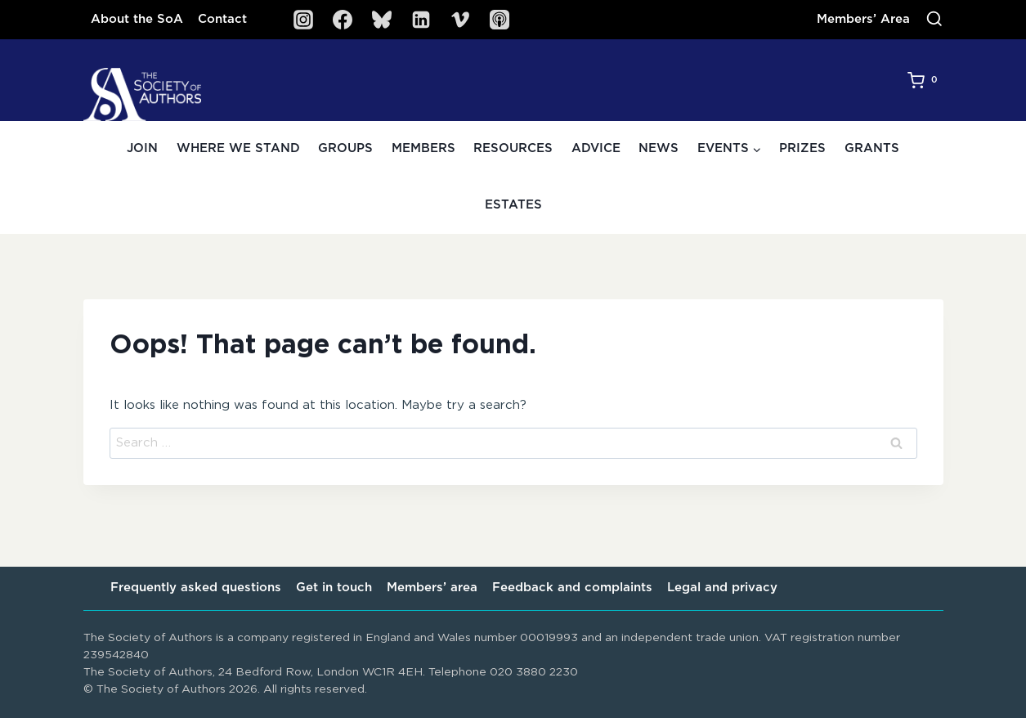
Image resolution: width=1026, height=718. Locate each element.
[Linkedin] (421, 19)
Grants (872, 148)
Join (142, 148)
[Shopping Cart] (925, 80)
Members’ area (432, 587)
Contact (222, 19)
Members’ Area (863, 19)
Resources (513, 148)
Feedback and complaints (572, 587)
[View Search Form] (934, 20)
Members (423, 148)
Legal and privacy (722, 587)
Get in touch (334, 587)
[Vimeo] (460, 19)
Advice (596, 148)
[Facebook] (342, 19)
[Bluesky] (381, 19)
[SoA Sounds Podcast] (499, 19)
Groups (345, 148)
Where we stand (238, 148)
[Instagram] (303, 19)
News (658, 148)
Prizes (802, 148)
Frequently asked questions (195, 587)
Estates (513, 205)
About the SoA (137, 19)
